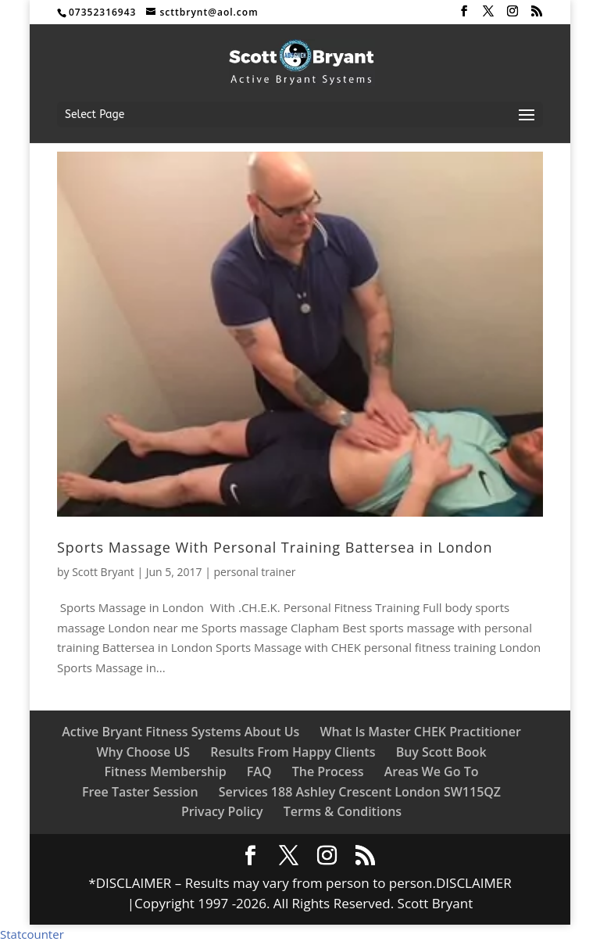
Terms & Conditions (343, 811)
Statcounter (32, 934)
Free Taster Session (140, 791)
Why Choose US (143, 752)
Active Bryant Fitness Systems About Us (180, 731)
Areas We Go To (431, 771)
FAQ (259, 771)
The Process (328, 771)
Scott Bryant (103, 571)
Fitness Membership (166, 771)
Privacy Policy (222, 811)
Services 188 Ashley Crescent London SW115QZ (360, 791)
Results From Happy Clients (292, 752)
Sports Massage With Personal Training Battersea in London (274, 547)
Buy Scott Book (441, 752)
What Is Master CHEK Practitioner (420, 731)
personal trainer (255, 571)
